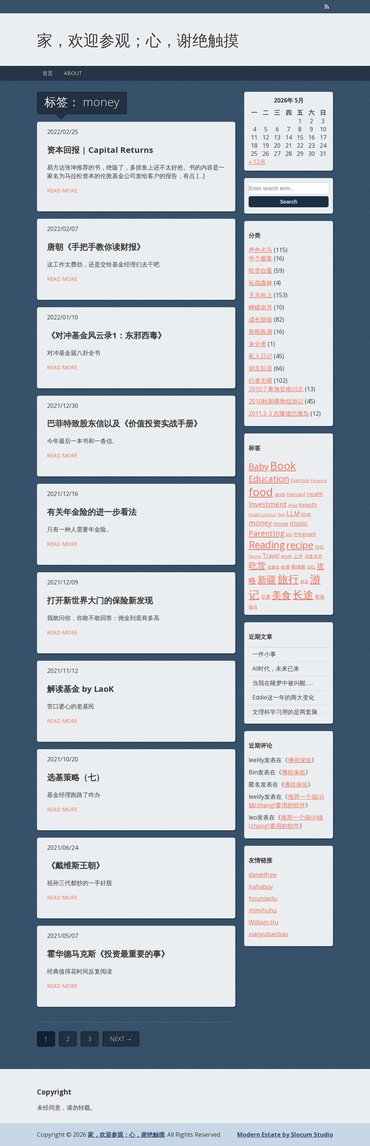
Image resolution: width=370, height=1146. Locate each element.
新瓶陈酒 (260, 332)
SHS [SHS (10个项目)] (319, 546)
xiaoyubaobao (268, 934)
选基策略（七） (75, 777)
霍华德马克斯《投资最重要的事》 (108, 953)
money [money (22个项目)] (260, 523)
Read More (62, 190)
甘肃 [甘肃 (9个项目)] (265, 597)
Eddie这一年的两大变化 (283, 697)
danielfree (263, 875)
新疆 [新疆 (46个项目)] (267, 579)
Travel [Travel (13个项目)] (270, 556)
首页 (48, 73)
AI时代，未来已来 (275, 668)
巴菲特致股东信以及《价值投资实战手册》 (124, 423)
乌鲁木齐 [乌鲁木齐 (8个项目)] (313, 556)
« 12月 (257, 162)
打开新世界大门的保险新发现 (100, 600)
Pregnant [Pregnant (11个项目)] (305, 533)
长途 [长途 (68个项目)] (303, 594)
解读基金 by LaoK (80, 688)
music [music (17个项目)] (299, 523)
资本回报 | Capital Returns (100, 149)
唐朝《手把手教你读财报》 (96, 246)
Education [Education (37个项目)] (269, 479)
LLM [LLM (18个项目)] (293, 513)
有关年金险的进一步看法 (92, 511)
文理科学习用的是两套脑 (284, 712)
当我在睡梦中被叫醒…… (283, 683)
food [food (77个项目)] (261, 492)
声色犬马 (260, 250)
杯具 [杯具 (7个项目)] (304, 581)
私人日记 (260, 356)
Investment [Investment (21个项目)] (268, 504)
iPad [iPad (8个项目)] (292, 505)
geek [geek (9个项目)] (280, 494)
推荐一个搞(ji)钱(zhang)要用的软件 (286, 801)
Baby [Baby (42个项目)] (259, 466)
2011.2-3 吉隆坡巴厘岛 (279, 413)
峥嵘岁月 (260, 307)
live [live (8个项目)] (281, 514)
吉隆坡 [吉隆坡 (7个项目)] (273, 567)
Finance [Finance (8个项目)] (319, 480)
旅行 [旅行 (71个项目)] (288, 579)
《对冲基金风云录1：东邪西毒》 (106, 335)
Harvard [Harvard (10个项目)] (296, 494)
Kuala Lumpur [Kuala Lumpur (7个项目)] (262, 514)
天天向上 (260, 295)
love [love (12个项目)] (306, 513)
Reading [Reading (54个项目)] (267, 545)
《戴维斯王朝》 (75, 865)
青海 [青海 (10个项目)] (319, 596)
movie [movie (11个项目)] (280, 523)
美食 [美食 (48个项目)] (281, 595)
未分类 (257, 344)
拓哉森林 (260, 283)
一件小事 (264, 654)
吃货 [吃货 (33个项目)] (257, 565)
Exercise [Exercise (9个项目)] (300, 480)
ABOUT (73, 73)
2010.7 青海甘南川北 (276, 389)
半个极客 (260, 258)
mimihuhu (263, 910)
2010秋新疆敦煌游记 (276, 401)
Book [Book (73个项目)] (283, 465)
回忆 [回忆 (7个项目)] (311, 567)
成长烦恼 (260, 319)
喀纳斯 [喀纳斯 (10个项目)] (298, 566)
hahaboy (261, 886)
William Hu (263, 922)
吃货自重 (260, 271)
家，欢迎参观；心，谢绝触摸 (138, 38)
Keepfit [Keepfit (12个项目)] (308, 504)
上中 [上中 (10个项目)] (298, 556)
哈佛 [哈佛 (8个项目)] (285, 567)
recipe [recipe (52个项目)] (299, 545)
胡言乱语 (260, 368)
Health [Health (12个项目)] (315, 493)
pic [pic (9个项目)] (289, 534)
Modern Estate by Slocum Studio (285, 1134)
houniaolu (263, 898)
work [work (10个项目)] (286, 556)
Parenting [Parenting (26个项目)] (267, 533)
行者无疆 (260, 380)
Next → (121, 1039)
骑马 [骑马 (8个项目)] (253, 607)
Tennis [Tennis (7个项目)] (255, 556)
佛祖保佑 (300, 760)
